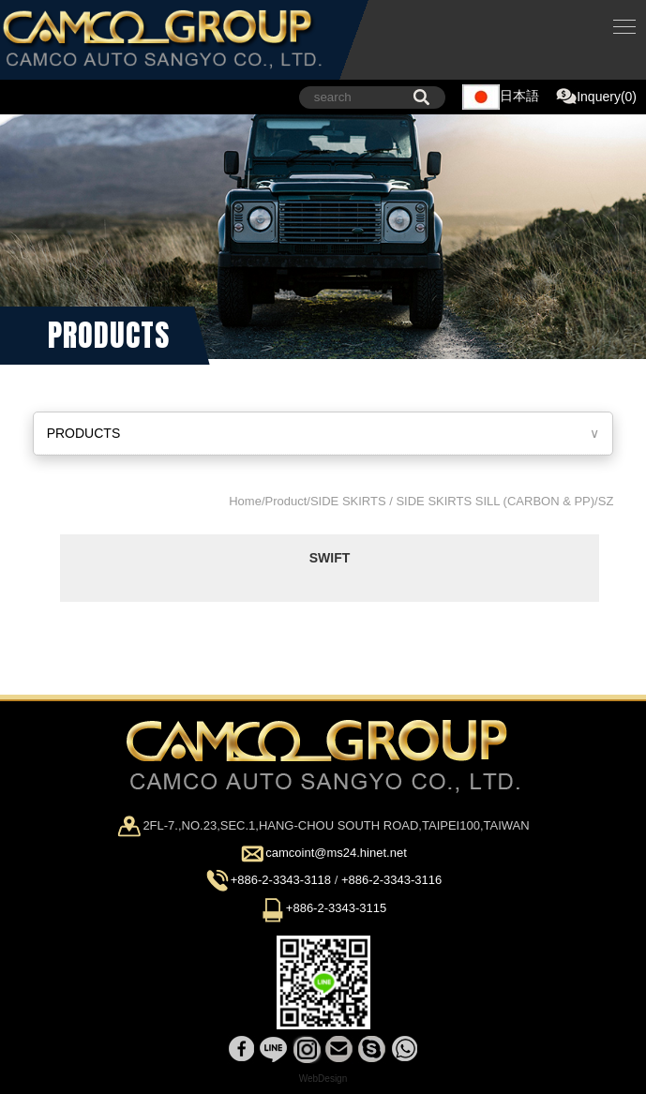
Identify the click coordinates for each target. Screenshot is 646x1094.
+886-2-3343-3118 (281, 881)
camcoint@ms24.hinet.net (336, 854)
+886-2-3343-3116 (391, 881)
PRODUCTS (84, 433)
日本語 (500, 97)
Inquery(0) (596, 97)
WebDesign (323, 1078)
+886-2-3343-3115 (336, 908)
